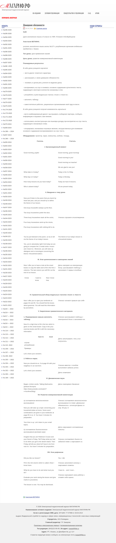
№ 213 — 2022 (8, 334)
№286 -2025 (7, 66)
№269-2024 (7, 128)
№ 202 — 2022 (8, 370)
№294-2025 (7, 37)
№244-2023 (7, 218)
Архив (97, 13)
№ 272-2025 (7, 120)
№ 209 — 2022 (8, 349)
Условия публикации (52, 13)
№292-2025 (7, 44)
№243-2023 (7, 222)
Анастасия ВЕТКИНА (32, 497)
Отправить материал (9, 18)
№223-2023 (7, 298)
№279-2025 (7, 91)
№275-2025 (7, 106)
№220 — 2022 (8, 309)
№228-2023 (7, 283)
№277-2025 (7, 99)
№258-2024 (7, 167)
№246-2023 (7, 211)
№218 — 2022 (8, 320)
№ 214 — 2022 (8, 331)
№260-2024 (7, 160)
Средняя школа (41, 28)
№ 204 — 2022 (8, 363)
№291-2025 (7, 48)
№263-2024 (7, 149)
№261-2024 (7, 157)
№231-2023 (7, 269)
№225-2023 (7, 291)
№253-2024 (7, 186)
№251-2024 (7, 193)
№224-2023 (7, 294)
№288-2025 (7, 59)
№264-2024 (7, 146)
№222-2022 (7, 302)
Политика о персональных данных (46, 525)
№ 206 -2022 (7, 356)
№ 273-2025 (7, 113)
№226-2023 (7, 287)
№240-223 (7, 236)
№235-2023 (7, 254)
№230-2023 (7, 273)
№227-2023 (7, 276)
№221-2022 (7, 305)
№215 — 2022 (8, 327)
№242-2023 (7, 225)
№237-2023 (7, 247)
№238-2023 (7, 244)
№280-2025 (7, 88)
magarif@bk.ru (74, 528)
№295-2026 (7, 33)
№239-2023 (7, 240)
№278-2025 (7, 95)
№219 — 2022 (8, 312)
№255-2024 (7, 178)
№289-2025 (7, 55)
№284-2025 (7, 73)
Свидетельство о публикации (74, 13)
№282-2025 (7, 81)
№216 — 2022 (8, 323)
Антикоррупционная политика (71, 525)
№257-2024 (7, 171)
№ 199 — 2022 (8, 378)
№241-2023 (7, 229)
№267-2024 (7, 135)
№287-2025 (7, 62)
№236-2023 (7, 251)
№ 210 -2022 (7, 345)
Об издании (37, 13)
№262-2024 (7, 153)
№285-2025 (7, 70)
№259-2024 (7, 164)
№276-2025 (7, 102)
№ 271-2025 (7, 117)
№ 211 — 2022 (8, 341)
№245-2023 (7, 215)
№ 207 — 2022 (8, 352)
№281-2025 (7, 84)
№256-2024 (7, 175)
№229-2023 (7, 280)
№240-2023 (7, 233)
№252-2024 (7, 189)
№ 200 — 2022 (8, 374)
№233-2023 (7, 262)
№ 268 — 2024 (8, 131)
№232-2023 (7, 265)
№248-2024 (7, 204)
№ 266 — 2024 (8, 138)
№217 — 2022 (8, 316)
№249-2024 (7, 200)
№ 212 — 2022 (8, 338)
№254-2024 (7, 182)
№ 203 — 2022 (8, 367)
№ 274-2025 (7, 110)
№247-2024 (7, 207)
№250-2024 (7, 196)
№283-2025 (7, 77)
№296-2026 (7, 30)
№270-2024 (7, 124)
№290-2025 (7, 52)
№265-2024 (7, 142)
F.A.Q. (89, 13)
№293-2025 (7, 41)
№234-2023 (7, 258)
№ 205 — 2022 (8, 360)
